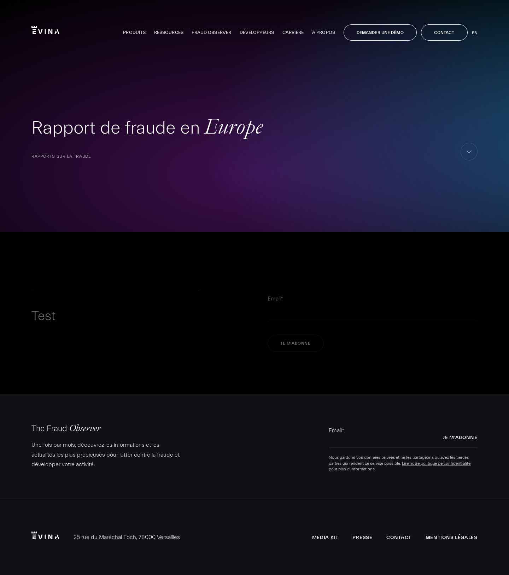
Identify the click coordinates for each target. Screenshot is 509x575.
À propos (323, 32)
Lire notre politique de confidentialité (436, 463)
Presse (362, 537)
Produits (134, 32)
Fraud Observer (211, 32)
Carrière (293, 32)
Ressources (168, 32)
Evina (45, 30)
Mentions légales (452, 537)
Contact (444, 32)
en (475, 32)
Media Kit (325, 537)
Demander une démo (380, 32)
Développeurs (257, 32)
